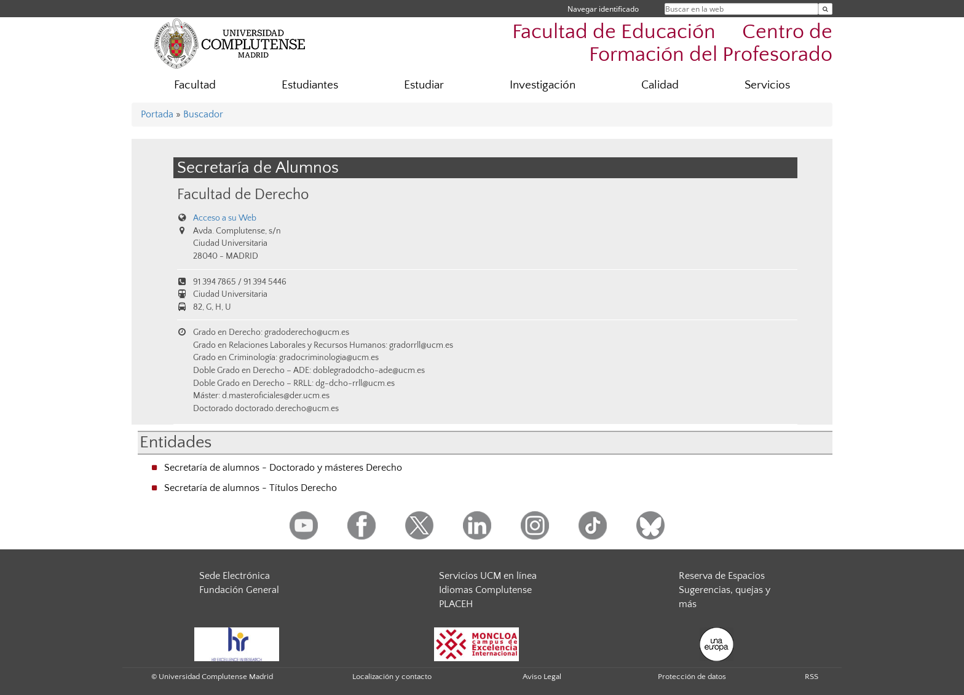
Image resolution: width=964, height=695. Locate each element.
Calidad (660, 85)
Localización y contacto (392, 676)
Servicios (767, 85)
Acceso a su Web (224, 218)
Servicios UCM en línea (488, 575)
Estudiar (424, 85)
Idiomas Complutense (485, 589)
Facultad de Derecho (243, 194)
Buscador (203, 114)
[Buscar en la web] (825, 9)
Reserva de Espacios (722, 575)
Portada (157, 114)
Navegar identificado (603, 9)
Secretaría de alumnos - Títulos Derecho (250, 487)
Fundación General (239, 589)
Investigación (542, 85)
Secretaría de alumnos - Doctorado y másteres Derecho (283, 467)
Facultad (195, 85)
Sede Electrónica (234, 575)
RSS (811, 676)
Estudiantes (310, 85)
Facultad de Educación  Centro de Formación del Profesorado (672, 43)
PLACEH (456, 604)
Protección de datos (692, 676)
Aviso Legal (542, 676)
